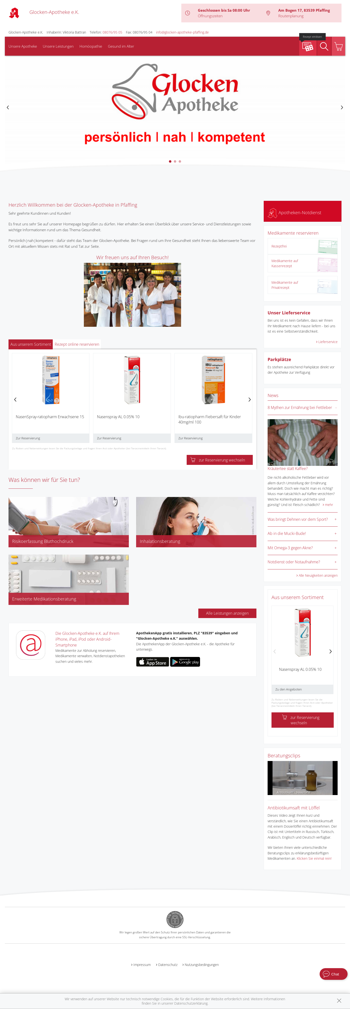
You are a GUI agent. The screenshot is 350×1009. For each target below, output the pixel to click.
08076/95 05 (112, 32)
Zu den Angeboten (288, 689)
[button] (170, 161)
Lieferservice (328, 341)
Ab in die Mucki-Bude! (287, 533)
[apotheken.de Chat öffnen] (334, 974)
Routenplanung (291, 15)
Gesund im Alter (121, 46)
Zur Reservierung (28, 438)
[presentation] (8, 107)
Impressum (142, 964)
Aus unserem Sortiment (30, 344)
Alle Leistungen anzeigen (227, 613)
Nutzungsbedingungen (202, 964)
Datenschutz (167, 964)
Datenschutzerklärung (191, 1003)
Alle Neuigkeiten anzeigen (318, 575)
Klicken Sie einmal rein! (314, 858)
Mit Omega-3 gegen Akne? (290, 547)
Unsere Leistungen (58, 46)
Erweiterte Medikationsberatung (44, 599)
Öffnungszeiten (210, 15)
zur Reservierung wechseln (217, 460)
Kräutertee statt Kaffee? (288, 468)
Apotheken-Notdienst (294, 212)
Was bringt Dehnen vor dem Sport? (298, 519)
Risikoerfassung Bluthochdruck (42, 541)
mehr (329, 504)
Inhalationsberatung (160, 541)
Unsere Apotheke (23, 46)
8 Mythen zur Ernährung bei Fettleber (300, 407)
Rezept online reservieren (77, 344)
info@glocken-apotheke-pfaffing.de (182, 32)
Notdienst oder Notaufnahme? (294, 562)
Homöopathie (90, 46)
